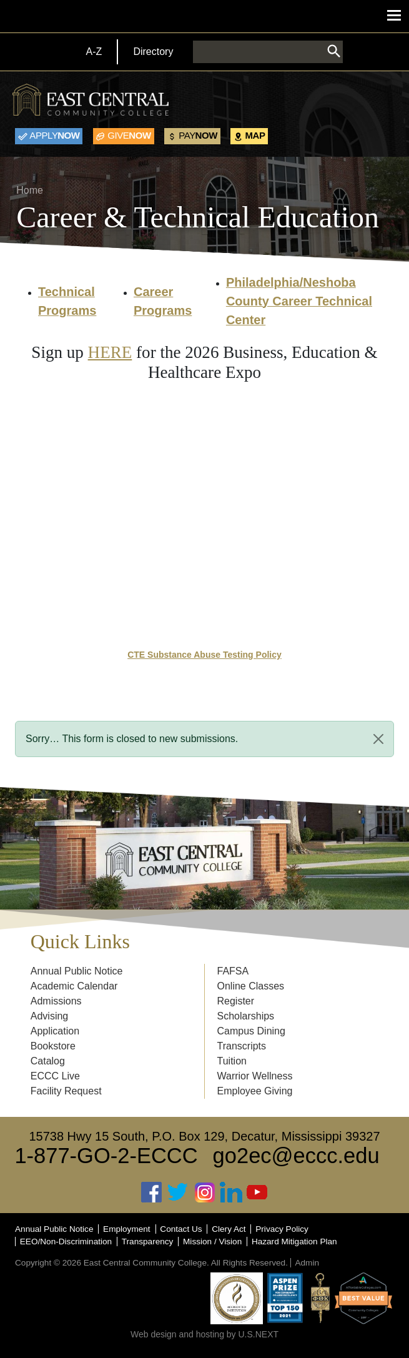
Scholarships (246, 1016)
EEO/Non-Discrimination (66, 1241)
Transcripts (242, 1046)
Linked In (231, 1192)
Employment (126, 1229)
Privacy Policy (281, 1229)
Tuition (232, 1061)
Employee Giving (255, 1091)
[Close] (378, 738)
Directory (153, 51)
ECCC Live (55, 1076)
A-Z (94, 51)
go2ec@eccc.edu (296, 1155)
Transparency (148, 1241)
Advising (49, 1016)
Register (236, 1001)
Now (54, 135)
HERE (110, 352)
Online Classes (251, 986)
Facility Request (66, 1091)
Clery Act (228, 1229)
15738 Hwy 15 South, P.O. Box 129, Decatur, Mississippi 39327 (204, 1136)
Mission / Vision (212, 1241)
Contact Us (181, 1229)
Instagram (205, 1192)
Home (29, 190)
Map (255, 135)
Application (55, 1031)
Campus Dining (251, 1031)
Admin (307, 1262)
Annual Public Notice (77, 971)
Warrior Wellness (255, 1076)
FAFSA (233, 971)
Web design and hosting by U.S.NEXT (204, 1334)
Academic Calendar (74, 986)
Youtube (257, 1192)
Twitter (178, 1192)
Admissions (56, 1001)
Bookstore (53, 1046)
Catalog (48, 1061)
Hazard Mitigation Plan (294, 1241)
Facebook (152, 1192)
